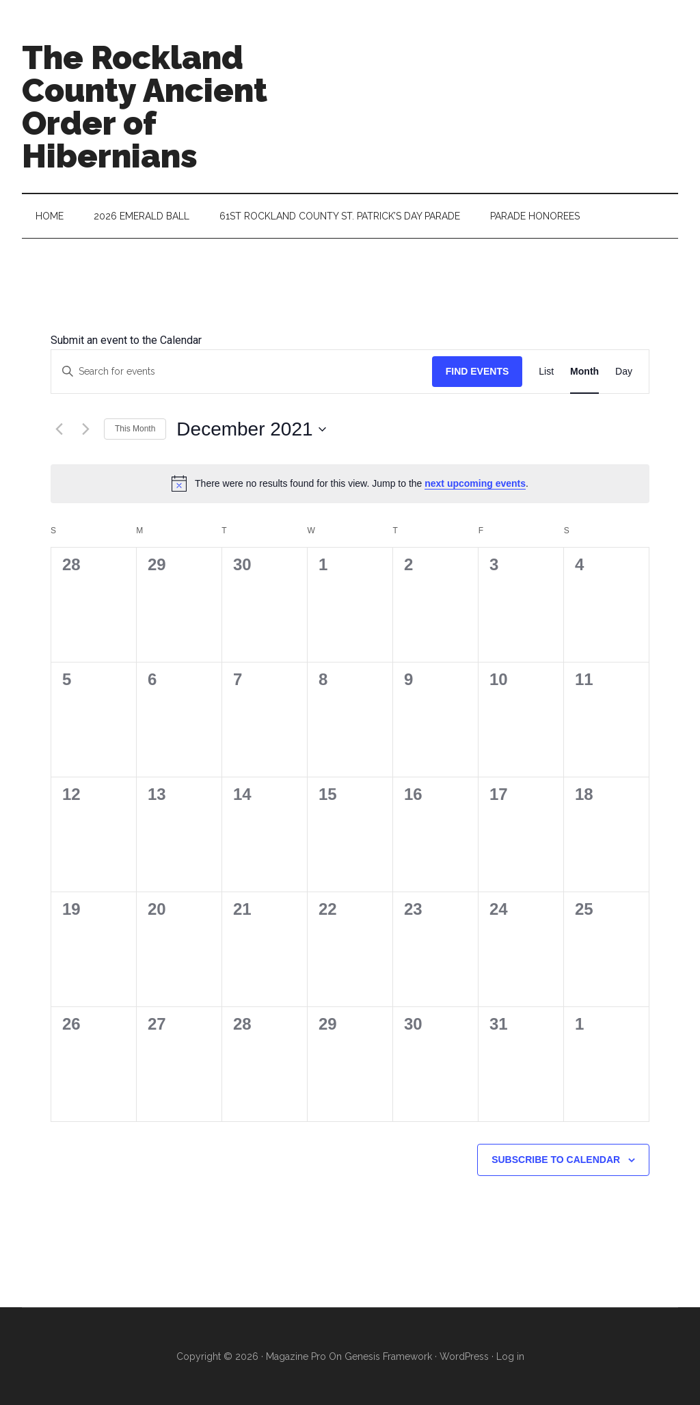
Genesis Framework (388, 1356)
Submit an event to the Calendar (126, 340)
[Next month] (85, 429)
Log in (510, 1356)
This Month (135, 428)
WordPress (464, 1356)
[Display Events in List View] (546, 371)
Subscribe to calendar (556, 1159)
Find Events (477, 371)
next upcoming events (475, 483)
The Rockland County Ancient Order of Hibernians (144, 106)
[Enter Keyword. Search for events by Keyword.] (241, 371)
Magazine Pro (296, 1356)
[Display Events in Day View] (623, 371)
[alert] (350, 483)
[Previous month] (59, 429)
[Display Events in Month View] (584, 371)
